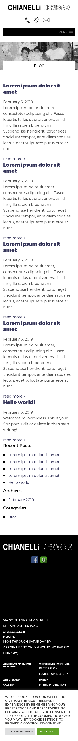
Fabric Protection (52, 684)
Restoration (48, 667)
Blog (12, 517)
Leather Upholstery (53, 673)
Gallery (9, 684)
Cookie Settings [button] (20, 731)
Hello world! (19, 402)
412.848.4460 (14, 632)
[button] (63, 32)
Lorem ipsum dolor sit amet (33, 454)
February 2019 (21, 499)
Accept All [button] (48, 731)
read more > (14, 158)
